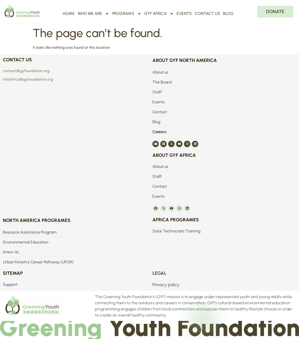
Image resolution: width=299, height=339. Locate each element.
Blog (228, 13)
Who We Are (93, 14)
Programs (126, 14)
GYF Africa (159, 14)
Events (184, 13)
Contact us (207, 13)
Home (69, 13)
